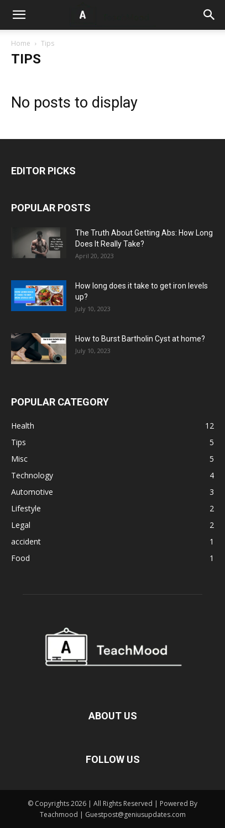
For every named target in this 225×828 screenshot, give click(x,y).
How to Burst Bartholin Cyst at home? (140, 338)
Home (20, 43)
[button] (18, 15)
